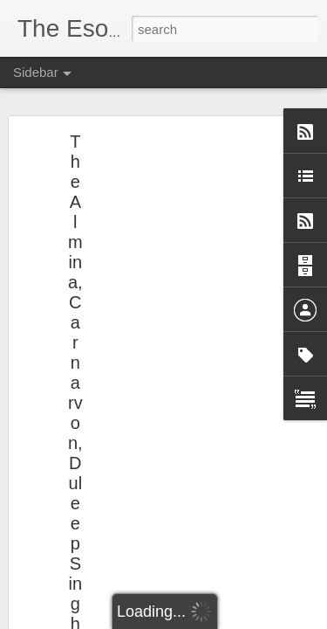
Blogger (218, 619)
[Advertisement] (177, 315)
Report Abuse (269, 619)
